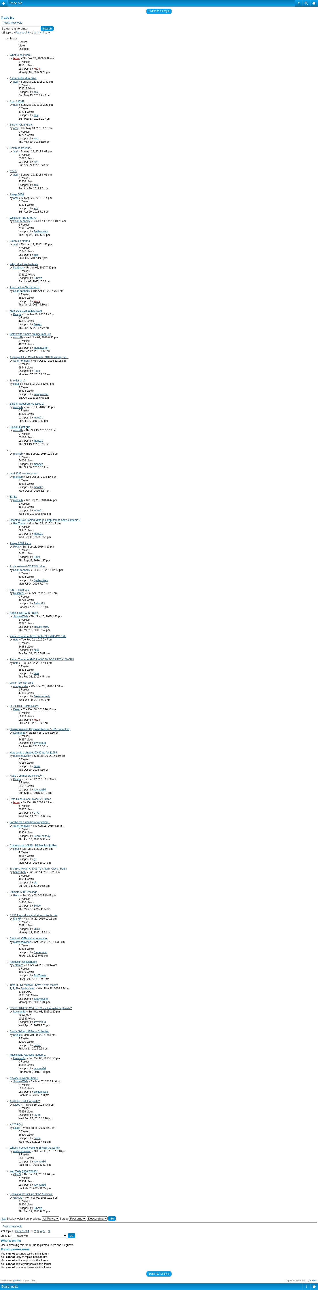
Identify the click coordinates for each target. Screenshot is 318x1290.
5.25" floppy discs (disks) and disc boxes (33, 915)
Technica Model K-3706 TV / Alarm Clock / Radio (38, 868)
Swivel (37, 905)
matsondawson (22, 755)
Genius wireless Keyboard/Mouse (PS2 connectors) (40, 729)
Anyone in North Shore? (24, 1078)
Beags (17, 779)
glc (35, 882)
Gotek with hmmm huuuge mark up (30, 334)
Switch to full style (158, 11)
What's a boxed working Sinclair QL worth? (35, 1147)
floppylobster (41, 998)
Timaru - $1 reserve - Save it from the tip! (34, 984)
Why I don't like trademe (24, 264)
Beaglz (17, 314)
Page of (22, 32)
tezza (16, 58)
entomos (18, 965)
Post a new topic (12, 22)
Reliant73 (19, 593)
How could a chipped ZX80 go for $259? (33, 752)
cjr (35, 859)
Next (3, 1218)
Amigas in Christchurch (23, 961)
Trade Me (15, 3)
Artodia (313, 1280)
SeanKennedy (21, 221)
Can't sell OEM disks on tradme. (28, 938)
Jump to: (6, 1235)
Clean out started (20, 240)
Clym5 (17, 1174)
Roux (37, 370)
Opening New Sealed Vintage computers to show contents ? (45, 520)
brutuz (17, 1034)
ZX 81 (13, 496)
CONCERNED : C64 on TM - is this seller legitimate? (41, 1008)
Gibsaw (38, 277)
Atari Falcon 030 (19, 589)
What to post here (20, 55)
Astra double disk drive (23, 78)
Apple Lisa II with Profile (24, 612)
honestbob (19, 872)
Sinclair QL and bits (21, 124)
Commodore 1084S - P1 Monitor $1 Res (33, 845)
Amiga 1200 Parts (20, 543)
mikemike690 (41, 626)
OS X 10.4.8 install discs (24, 706)
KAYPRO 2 (16, 1124)
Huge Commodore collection (26, 775)
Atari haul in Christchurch (24, 287)
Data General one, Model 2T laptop (30, 799)
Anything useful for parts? (25, 1101)
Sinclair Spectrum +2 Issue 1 (27, 403)
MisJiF (17, 918)
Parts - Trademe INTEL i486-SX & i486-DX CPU (38, 636)
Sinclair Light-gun (20, 427)
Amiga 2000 (17, 194)
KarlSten (18, 267)
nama (37, 766)
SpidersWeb (41, 231)
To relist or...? (17, 380)
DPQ (36, 812)
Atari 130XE (17, 101)
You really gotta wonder (23, 1171)
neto (15, 639)
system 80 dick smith (22, 682)
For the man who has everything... (30, 822)
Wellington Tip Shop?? (23, 217)
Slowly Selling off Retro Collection (29, 1031)
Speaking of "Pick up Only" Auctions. (31, 1194)
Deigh (16, 709)
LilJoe (16, 1104)
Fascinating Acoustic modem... (28, 1054)
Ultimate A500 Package (23, 892)
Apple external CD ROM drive (27, 566)
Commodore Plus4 (21, 148)
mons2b (18, 337)
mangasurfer (41, 347)
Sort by (73, 1218)
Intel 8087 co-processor (23, 473)
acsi (15, 81)
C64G (13, 171)
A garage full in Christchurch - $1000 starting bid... (39, 357)
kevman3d (19, 732)
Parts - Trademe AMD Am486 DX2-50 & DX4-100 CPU (42, 659)
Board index (9, 1286)
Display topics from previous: (33, 1218)
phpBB (16, 1280)
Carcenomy (40, 952)
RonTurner (19, 523)
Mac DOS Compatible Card (26, 310)
